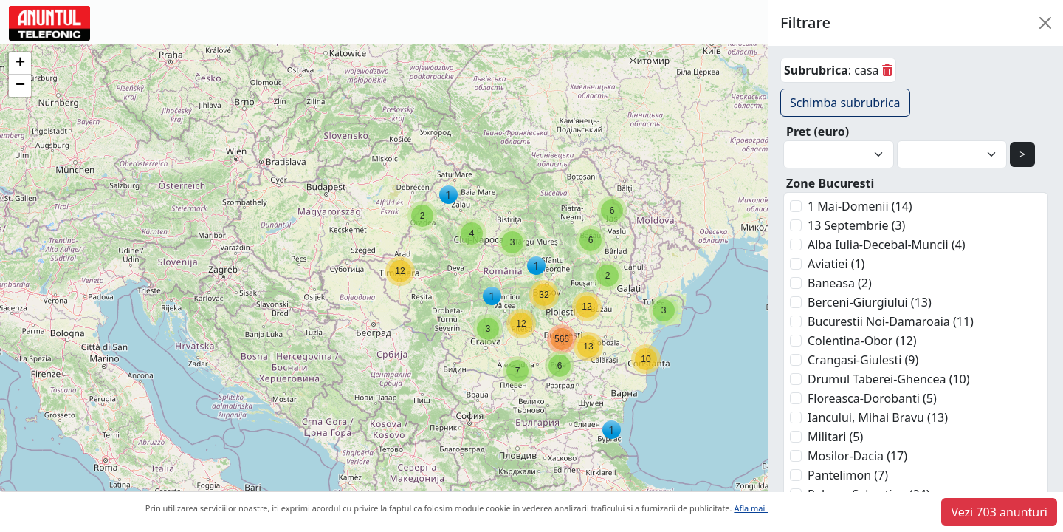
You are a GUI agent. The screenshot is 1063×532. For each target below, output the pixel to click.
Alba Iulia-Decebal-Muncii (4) (887, 244)
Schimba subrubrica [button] (845, 103)
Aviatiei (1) (836, 264)
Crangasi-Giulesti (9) (863, 360)
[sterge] (887, 70)
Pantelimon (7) (848, 475)
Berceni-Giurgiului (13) (870, 302)
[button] (663, 310)
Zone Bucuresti (830, 183)
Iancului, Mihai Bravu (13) (878, 417)
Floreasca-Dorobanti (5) (872, 398)
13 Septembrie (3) (856, 225)
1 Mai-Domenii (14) (860, 206)
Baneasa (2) (840, 283)
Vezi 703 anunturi (999, 512)
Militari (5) (835, 437)
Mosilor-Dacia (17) (857, 456)
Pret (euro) (817, 131)
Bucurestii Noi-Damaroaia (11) (891, 321)
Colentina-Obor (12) (862, 340)
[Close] (1045, 23)
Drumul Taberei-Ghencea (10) (889, 379)
